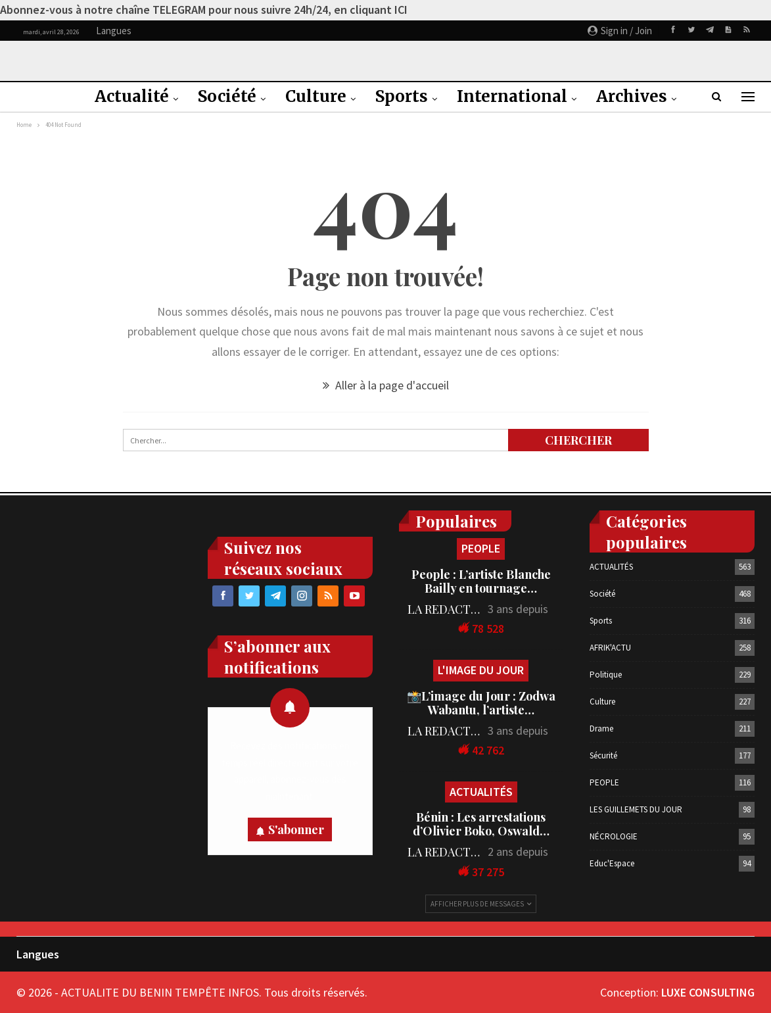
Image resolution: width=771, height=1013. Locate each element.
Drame (601, 728)
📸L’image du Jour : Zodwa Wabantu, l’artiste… (481, 703)
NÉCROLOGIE (614, 836)
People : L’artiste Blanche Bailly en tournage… (481, 581)
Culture (315, 96)
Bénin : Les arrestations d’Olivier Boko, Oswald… (481, 824)
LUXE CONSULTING (708, 992)
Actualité (132, 96)
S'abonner (296, 829)
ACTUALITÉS (481, 791)
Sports (401, 96)
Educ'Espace (612, 863)
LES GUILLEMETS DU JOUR (636, 809)
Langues (37, 954)
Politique (606, 674)
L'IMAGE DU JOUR (481, 670)
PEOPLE (480, 548)
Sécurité (603, 755)
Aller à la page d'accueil (386, 385)
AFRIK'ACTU (610, 647)
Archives (631, 96)
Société (227, 96)
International (512, 96)
